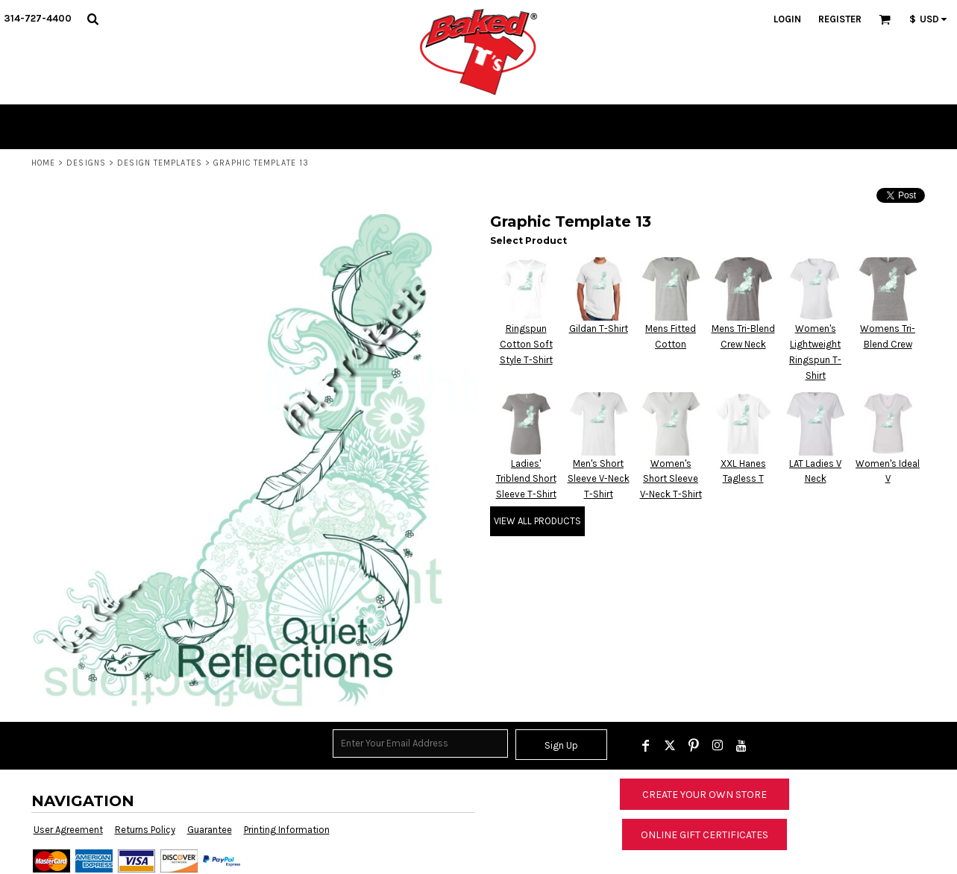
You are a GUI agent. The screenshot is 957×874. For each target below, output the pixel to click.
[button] (92, 19)
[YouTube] (741, 745)
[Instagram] (717, 745)
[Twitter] (669, 745)
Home (43, 163)
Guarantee (209, 829)
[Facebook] (646, 745)
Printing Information (287, 829)
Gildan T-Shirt (598, 328)
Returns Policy (145, 829)
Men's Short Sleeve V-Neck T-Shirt (599, 479)
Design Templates (159, 163)
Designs (86, 163)
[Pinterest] (693, 745)
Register (840, 19)
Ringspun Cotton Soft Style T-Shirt (526, 344)
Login (787, 19)
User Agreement (68, 829)
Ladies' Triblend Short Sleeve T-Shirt (526, 479)
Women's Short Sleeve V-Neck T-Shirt (671, 479)
